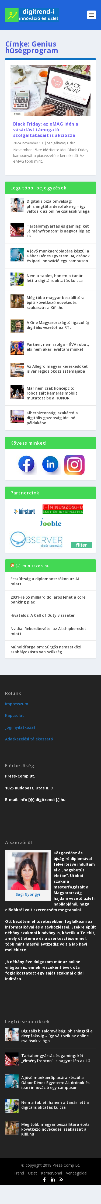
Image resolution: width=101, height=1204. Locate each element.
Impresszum (16, 703)
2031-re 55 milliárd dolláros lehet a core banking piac (48, 600)
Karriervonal (51, 1173)
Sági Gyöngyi (28, 894)
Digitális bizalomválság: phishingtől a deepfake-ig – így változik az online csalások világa (58, 206)
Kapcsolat (14, 715)
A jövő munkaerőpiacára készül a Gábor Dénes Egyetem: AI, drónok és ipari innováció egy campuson (58, 255)
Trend (19, 1173)
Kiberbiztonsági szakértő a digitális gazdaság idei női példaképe (52, 417)
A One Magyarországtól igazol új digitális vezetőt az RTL (58, 325)
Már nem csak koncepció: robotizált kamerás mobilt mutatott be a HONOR (52, 393)
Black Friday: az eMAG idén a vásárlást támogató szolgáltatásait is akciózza (45, 129)
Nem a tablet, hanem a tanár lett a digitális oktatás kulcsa (55, 278)
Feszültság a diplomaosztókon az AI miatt (45, 581)
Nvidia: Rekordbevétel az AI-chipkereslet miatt (48, 631)
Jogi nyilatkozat (20, 727)
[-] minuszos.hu (33, 565)
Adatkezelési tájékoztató (29, 739)
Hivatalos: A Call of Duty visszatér (43, 615)
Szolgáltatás (56, 143)
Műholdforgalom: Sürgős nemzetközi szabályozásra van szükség (46, 649)
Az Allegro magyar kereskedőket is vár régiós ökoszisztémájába (57, 369)
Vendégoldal (76, 1173)
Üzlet (71, 143)
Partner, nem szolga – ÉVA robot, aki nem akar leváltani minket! (58, 347)
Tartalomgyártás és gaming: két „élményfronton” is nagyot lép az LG (58, 231)
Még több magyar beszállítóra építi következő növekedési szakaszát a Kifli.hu (56, 302)
